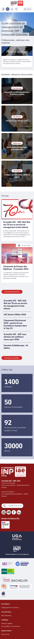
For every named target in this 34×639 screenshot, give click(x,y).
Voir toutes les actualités (12, 358)
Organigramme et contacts (10, 607)
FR (8, 9)
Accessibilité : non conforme (10, 626)
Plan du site (5, 634)
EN (12, 9)
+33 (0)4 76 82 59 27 (12, 505)
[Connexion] (3, 9)
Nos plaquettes (6, 615)
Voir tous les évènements (12, 292)
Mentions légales (7, 623)
